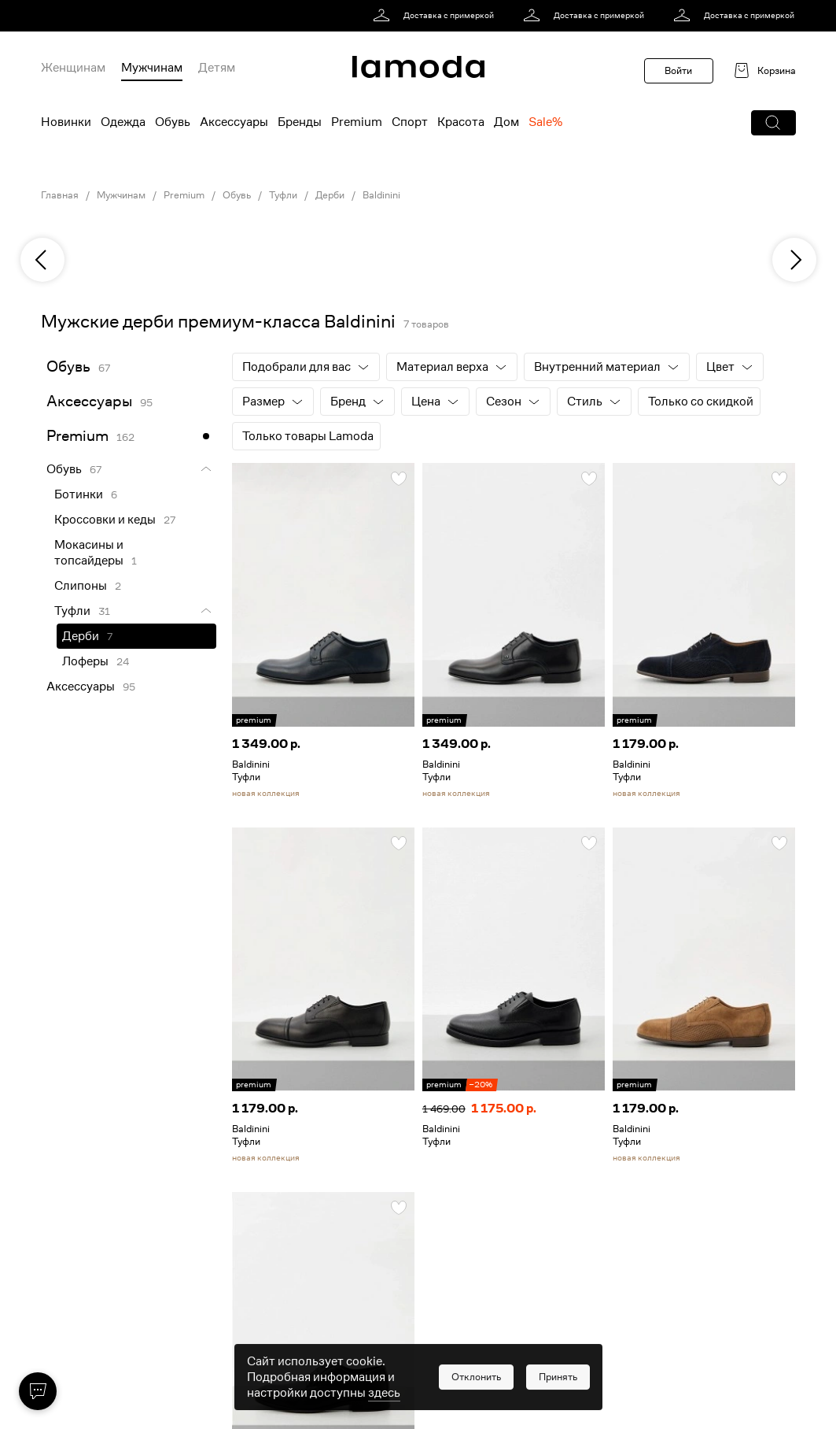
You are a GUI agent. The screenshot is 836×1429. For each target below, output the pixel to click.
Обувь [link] (237, 195)
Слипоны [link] (80, 586)
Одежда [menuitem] (123, 122)
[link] (436, 15)
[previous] (42, 260)
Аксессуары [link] (89, 401)
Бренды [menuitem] (300, 122)
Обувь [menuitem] (172, 122)
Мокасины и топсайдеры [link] (88, 552)
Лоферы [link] (85, 661)
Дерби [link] (329, 195)
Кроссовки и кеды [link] (105, 520)
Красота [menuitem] (460, 122)
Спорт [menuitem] (410, 122)
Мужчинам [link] (121, 195)
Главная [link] (60, 195)
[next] (794, 260)
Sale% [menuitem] (545, 122)
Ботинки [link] (78, 494)
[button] (773, 122)
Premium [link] (184, 195)
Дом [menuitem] (506, 122)
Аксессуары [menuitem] (234, 122)
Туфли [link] (283, 195)
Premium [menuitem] (356, 122)
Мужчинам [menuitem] (151, 68)
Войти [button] (678, 70)
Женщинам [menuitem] (73, 68)
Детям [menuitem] (216, 68)
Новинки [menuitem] (66, 122)
